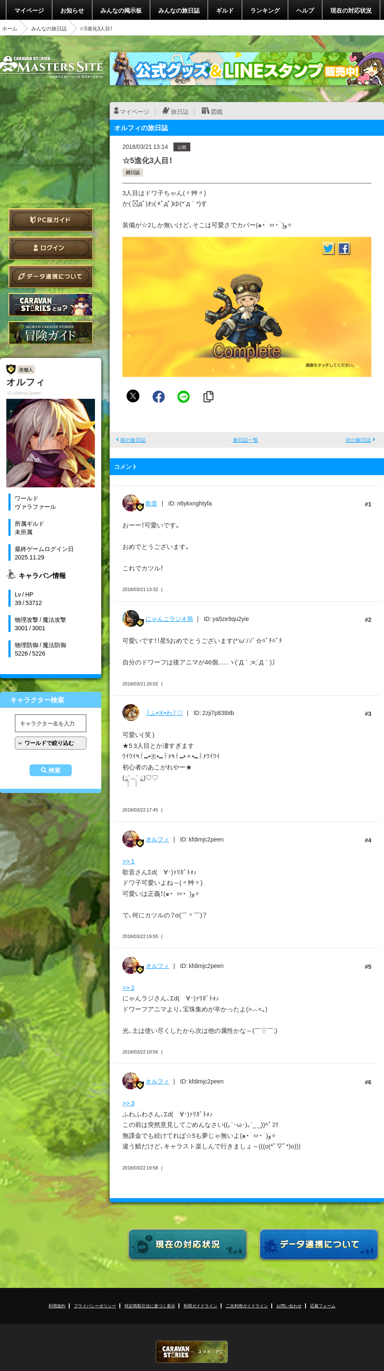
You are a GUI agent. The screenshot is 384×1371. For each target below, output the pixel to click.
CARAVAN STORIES (192, 1352)
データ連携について (50, 276)
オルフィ (157, 839)
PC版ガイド (50, 219)
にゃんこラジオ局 (169, 618)
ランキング (265, 10)
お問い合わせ (289, 1305)
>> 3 (128, 1103)
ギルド (225, 10)
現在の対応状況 (351, 10)
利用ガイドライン (200, 1305)
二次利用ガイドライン (247, 1305)
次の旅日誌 (358, 440)
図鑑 (217, 111)
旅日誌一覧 (245, 440)
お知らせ (72, 10)
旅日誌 (180, 111)
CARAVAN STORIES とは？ (50, 304)
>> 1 (128, 861)
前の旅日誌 (133, 440)
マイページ (29, 10)
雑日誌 (133, 172)
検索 (54, 770)
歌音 (151, 503)
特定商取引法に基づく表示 (149, 1305)
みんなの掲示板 (121, 10)
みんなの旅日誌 (179, 10)
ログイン (50, 248)
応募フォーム (322, 1305)
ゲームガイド (50, 332)
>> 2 (128, 987)
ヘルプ (305, 10)
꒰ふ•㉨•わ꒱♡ (164, 712)
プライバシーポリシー (95, 1305)
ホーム (9, 28)
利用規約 (57, 1305)
